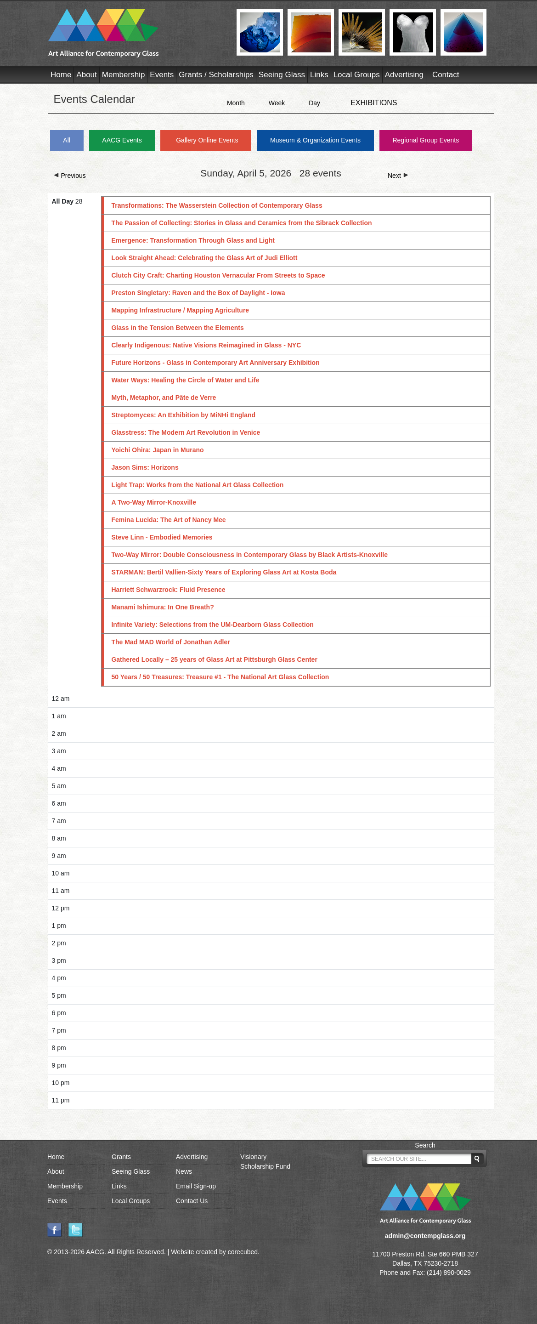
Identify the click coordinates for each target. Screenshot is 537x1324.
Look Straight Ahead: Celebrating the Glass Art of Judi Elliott (204, 257)
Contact (445, 74)
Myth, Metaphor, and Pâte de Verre (163, 397)
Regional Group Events (425, 140)
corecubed (243, 1252)
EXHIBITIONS (373, 103)
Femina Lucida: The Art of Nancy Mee (168, 519)
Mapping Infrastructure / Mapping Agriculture (180, 310)
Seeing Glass (282, 74)
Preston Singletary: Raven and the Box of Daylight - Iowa (198, 292)
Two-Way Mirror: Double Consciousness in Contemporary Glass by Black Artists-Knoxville (249, 554)
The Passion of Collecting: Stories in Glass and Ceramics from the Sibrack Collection (241, 223)
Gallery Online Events (207, 140)
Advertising (404, 74)
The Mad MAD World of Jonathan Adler (170, 642)
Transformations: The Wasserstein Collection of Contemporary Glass (216, 205)
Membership (123, 74)
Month (236, 103)
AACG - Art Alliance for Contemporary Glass (136, 33)
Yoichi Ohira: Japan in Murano (157, 450)
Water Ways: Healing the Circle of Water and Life (185, 380)
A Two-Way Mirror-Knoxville (153, 502)
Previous (70, 175)
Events (162, 74)
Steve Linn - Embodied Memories (161, 537)
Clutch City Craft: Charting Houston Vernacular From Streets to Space (218, 275)
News (184, 1171)
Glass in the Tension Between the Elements (177, 327)
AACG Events (121, 140)
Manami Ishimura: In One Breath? (162, 607)
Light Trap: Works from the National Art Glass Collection (197, 485)
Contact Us (192, 1201)
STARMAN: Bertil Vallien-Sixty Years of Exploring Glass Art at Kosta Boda (223, 572)
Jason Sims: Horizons (144, 467)
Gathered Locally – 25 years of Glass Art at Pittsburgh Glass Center (214, 659)
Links (319, 74)
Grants (121, 1156)
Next (398, 175)
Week (277, 103)
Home (61, 74)
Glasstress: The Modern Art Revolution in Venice (185, 432)
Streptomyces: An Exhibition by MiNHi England (183, 415)
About (86, 74)
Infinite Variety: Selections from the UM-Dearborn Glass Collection (212, 624)
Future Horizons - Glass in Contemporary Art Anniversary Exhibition (215, 362)
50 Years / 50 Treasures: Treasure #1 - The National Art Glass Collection (220, 677)
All (66, 140)
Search (425, 1145)
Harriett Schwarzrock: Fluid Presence (168, 589)
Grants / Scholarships (216, 74)
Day (314, 103)
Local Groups (357, 74)
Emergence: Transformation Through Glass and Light (193, 240)
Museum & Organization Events (315, 140)
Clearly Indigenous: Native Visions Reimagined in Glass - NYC (206, 345)
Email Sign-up (196, 1186)
